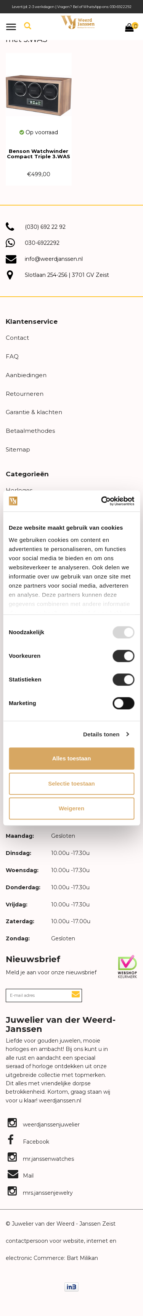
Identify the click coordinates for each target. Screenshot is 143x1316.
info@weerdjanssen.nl (54, 258)
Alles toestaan (71, 758)
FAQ (12, 356)
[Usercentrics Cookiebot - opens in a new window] (101, 501)
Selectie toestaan (71, 783)
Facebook (28, 1141)
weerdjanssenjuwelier (44, 1124)
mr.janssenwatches (41, 1158)
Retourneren (24, 393)
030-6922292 (42, 242)
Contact (17, 337)
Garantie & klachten (34, 412)
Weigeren (71, 808)
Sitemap (18, 449)
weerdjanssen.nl (59, 1100)
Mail (21, 1175)
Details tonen (101, 734)
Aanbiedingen (26, 375)
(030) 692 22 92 (45, 226)
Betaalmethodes (30, 430)
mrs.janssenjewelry (40, 1192)
